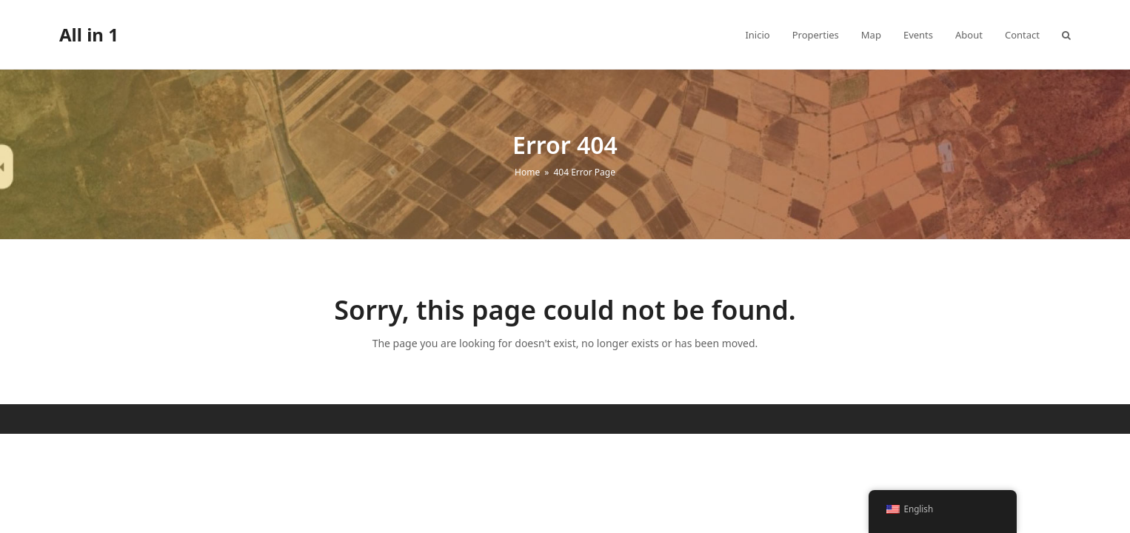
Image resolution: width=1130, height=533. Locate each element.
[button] (1066, 34)
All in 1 (88, 34)
